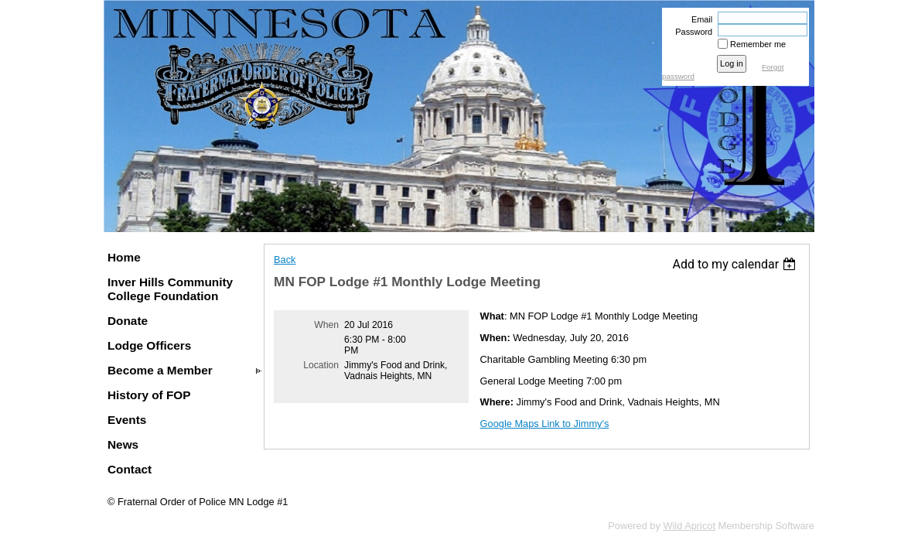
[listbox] (736, 264)
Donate (127, 320)
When (326, 325)
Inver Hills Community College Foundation (170, 288)
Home (124, 257)
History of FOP (149, 395)
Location (321, 365)
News (122, 444)
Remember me (758, 44)
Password (691, 31)
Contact (129, 469)
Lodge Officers (149, 345)
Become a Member (160, 370)
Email (699, 19)
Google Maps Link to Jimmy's (544, 423)
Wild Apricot (689, 525)
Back (284, 259)
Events (126, 419)
